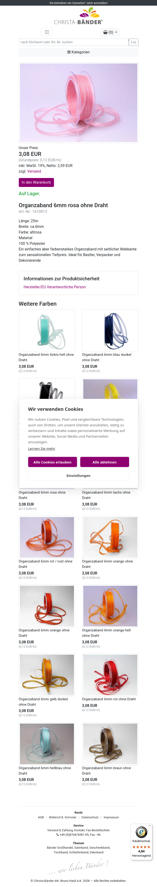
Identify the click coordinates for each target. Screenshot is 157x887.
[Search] (73, 42)
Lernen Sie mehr (41, 448)
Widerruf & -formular (63, 817)
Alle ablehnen (104, 462)
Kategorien (78, 52)
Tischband (61, 852)
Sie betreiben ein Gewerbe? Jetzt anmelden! (79, 3)
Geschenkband (99, 847)
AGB (41, 817)
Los (133, 42)
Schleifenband (78, 852)
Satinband (81, 847)
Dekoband (96, 852)
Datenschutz (90, 817)
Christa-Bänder (44, 881)
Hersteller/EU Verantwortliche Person (55, 287)
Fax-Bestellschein (98, 830)
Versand (34, 171)
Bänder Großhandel (60, 847)
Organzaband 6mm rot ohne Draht (109, 699)
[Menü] (149, 826)
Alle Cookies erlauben (53, 462)
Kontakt (79, 830)
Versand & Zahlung (60, 830)
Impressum (111, 817)
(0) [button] (108, 32)
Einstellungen (78, 475)
